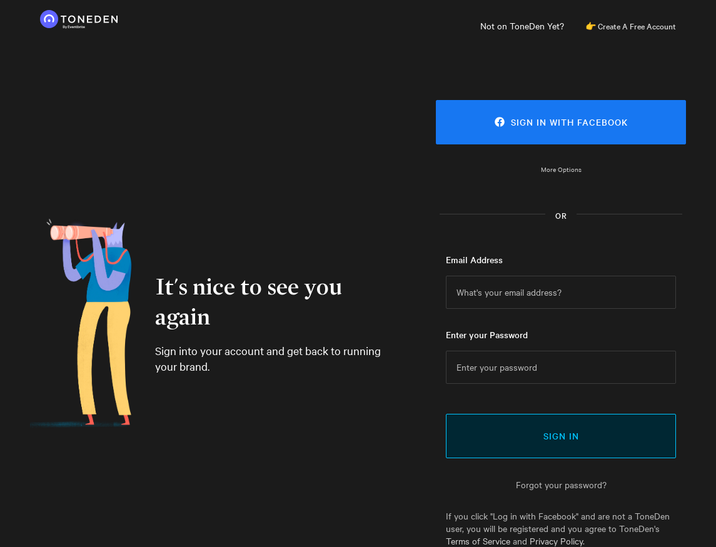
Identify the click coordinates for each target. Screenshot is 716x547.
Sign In (561, 435)
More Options (561, 169)
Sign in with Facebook (561, 122)
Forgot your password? (561, 484)
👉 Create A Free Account (630, 25)
